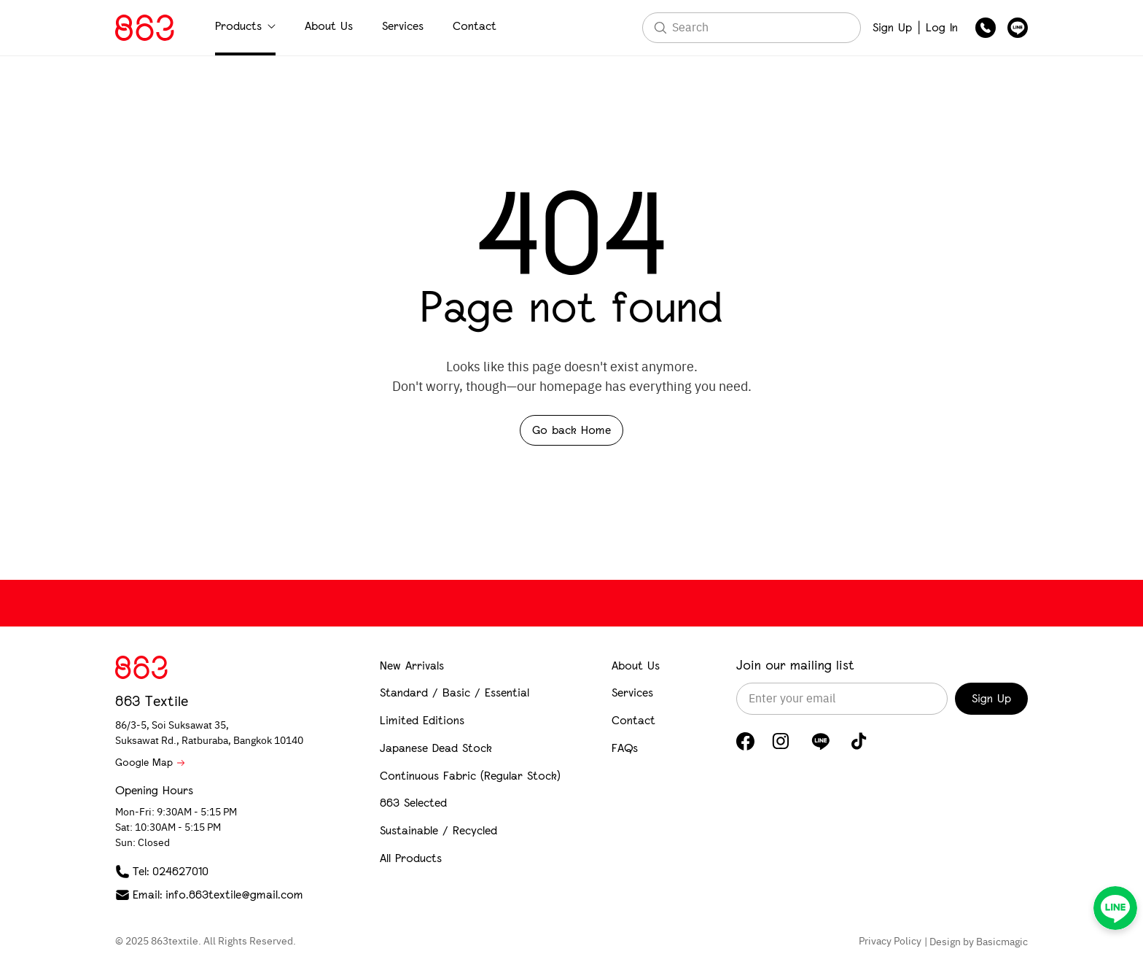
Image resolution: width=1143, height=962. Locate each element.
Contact (474, 26)
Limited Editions (422, 720)
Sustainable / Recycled (438, 830)
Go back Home (571, 430)
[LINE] (820, 741)
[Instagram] (780, 741)
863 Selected (413, 803)
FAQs (625, 748)
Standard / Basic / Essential (454, 692)
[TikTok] (859, 741)
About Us (329, 26)
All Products (411, 858)
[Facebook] (745, 741)
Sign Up (892, 27)
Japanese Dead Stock (436, 748)
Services (403, 26)
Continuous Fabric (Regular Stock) (470, 776)
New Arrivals (412, 665)
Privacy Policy (890, 941)
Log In (942, 27)
